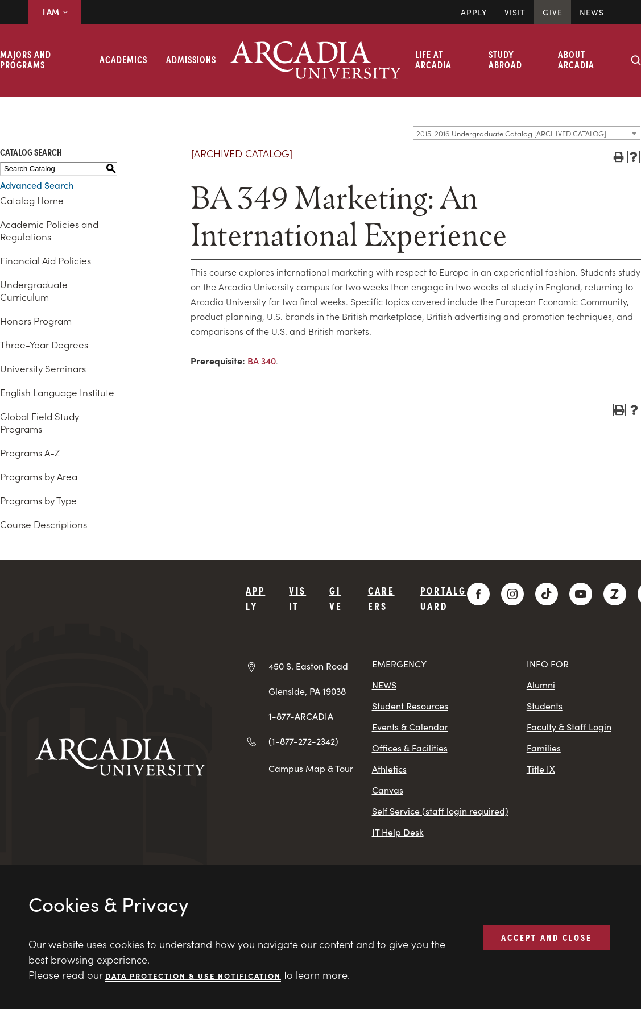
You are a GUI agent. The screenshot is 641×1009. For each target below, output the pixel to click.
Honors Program (36, 320)
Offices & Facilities (410, 748)
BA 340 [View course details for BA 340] (261, 360)
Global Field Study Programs (39, 422)
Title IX (541, 769)
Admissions (191, 59)
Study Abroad (505, 59)
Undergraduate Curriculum (34, 290)
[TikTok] (546, 594)
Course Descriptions (43, 524)
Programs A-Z (30, 452)
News (592, 12)
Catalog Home (32, 200)
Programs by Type (38, 500)
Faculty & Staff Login (569, 727)
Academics (123, 59)
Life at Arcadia (433, 59)
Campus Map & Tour (310, 768)
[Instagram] (512, 594)
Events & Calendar (410, 727)
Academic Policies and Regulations (49, 230)
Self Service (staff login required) (440, 811)
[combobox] (526, 133)
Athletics (389, 769)
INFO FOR (548, 663)
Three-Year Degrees (44, 344)
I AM (55, 11)
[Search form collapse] (636, 60)
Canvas (387, 790)
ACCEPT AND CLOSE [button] (546, 937)
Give (553, 12)
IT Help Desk (398, 832)
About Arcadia (576, 59)
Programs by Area (38, 476)
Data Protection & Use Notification (193, 975)
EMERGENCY (399, 663)
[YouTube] (580, 594)
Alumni (541, 685)
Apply (474, 12)
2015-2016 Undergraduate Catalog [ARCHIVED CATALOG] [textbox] (511, 133)
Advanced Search (36, 184)
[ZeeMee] (614, 594)
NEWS (384, 685)
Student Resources (410, 706)
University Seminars (43, 368)
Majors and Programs (25, 59)
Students (545, 706)
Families (544, 748)
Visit (515, 12)
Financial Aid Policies (45, 260)
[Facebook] (478, 594)
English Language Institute (57, 392)
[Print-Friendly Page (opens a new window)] (619, 157)
